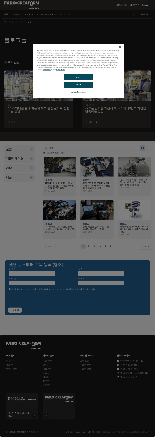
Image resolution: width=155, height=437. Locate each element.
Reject (78, 85)
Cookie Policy (47, 70)
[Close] (120, 47)
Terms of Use (60, 70)
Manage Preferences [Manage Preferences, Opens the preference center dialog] (78, 92)
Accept (78, 77)
